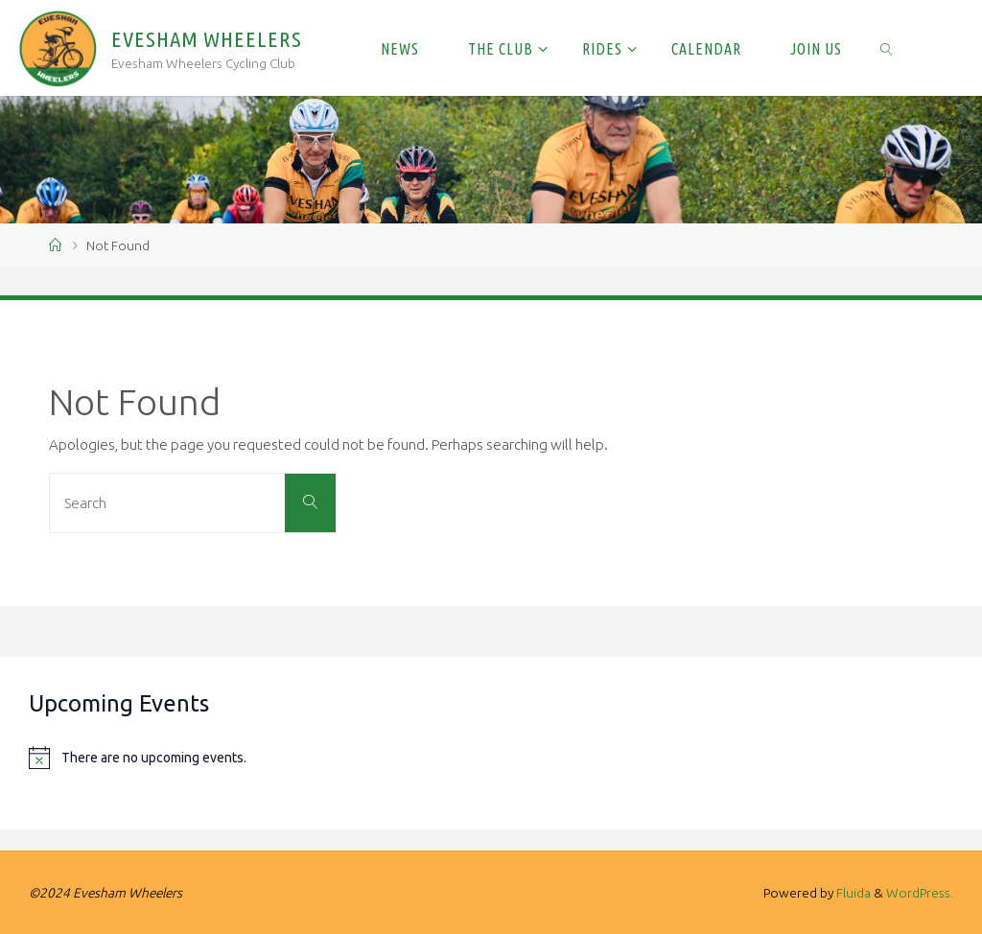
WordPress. (919, 892)
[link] (887, 48)
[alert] (490, 757)
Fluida (852, 892)
